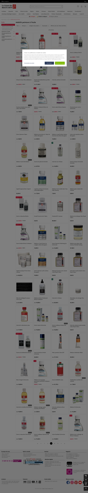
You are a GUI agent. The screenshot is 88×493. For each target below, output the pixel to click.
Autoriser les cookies (60, 63)
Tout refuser (49, 63)
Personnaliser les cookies (29, 63)
